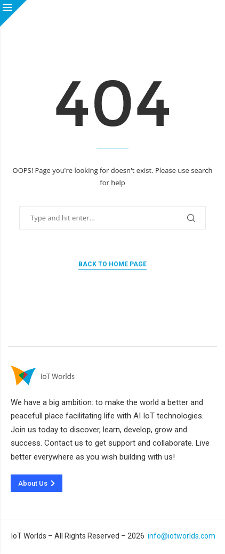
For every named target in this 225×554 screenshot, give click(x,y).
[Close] (13, 13)
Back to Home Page (112, 264)
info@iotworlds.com (181, 536)
